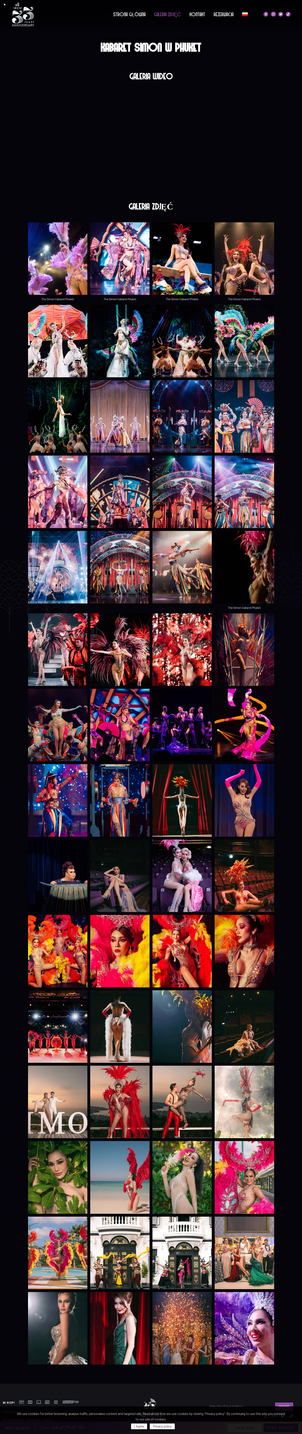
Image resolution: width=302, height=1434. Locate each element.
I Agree (139, 1426)
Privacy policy (162, 1426)
